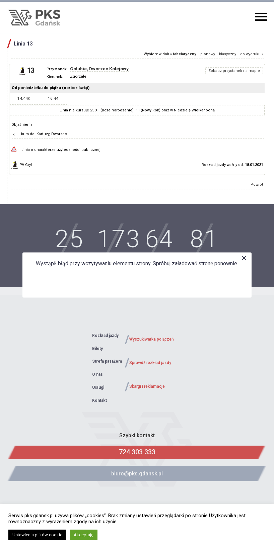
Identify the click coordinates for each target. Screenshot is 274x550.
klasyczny (227, 54)
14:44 (23, 98)
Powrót (257, 184)
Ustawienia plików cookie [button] (37, 534)
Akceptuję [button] (83, 534)
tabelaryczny (184, 54)
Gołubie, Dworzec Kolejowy (99, 68)
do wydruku (250, 54)
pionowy (207, 54)
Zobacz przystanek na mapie (234, 71)
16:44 (53, 98)
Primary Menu (261, 17)
